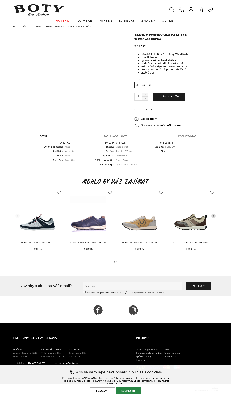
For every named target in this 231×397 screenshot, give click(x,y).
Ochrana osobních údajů (149, 353)
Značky (148, 20)
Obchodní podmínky (147, 349)
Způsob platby (143, 356)
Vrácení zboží (171, 356)
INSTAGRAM (133, 309)
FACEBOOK (98, 309)
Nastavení (102, 390)
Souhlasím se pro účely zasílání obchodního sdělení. (123, 292)
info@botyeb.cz (71, 363)
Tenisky (37, 26)
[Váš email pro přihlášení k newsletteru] (132, 286)
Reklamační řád (172, 353)
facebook (150, 110)
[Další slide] (213, 216)
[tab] (114, 262)
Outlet (169, 20)
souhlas (134, 378)
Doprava (140, 360)
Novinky (63, 20)
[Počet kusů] (138, 97)
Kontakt (181, 9)
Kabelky (127, 20)
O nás (167, 349)
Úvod (16, 26)
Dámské (85, 20)
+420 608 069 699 (35, 363)
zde (121, 383)
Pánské (26, 26)
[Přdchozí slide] (17, 216)
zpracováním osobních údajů (113, 292)
